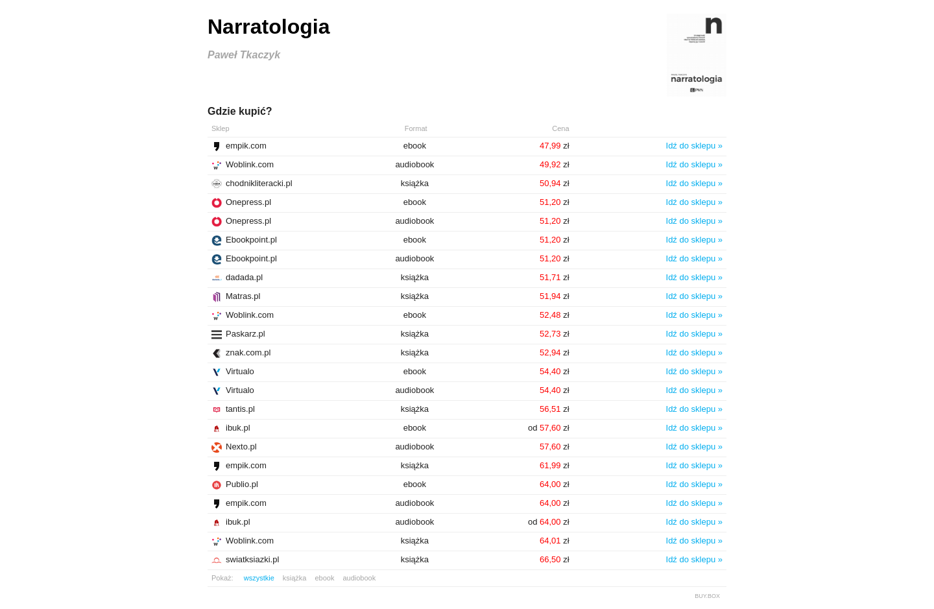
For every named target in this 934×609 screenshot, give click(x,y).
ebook (324, 578)
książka (295, 578)
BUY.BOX (707, 596)
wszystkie (259, 578)
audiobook (359, 578)
